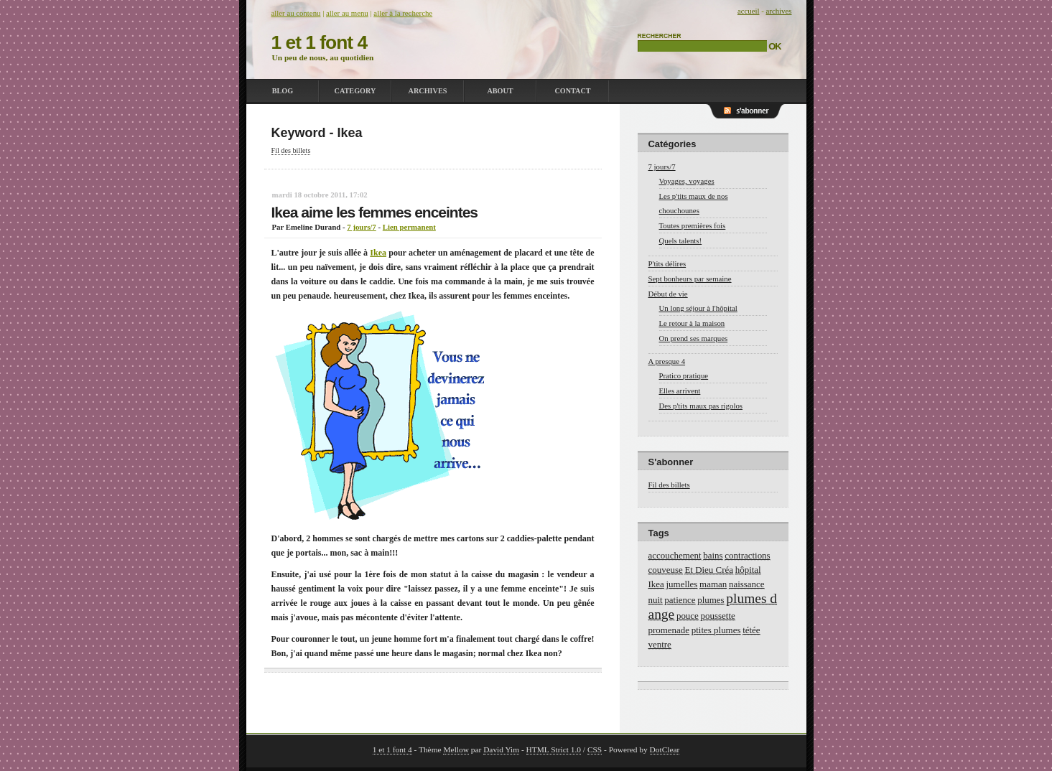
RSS (756, 118)
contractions (747, 555)
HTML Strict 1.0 (553, 749)
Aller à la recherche (402, 13)
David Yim (501, 749)
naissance (747, 584)
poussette (718, 615)
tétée (751, 630)
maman (713, 584)
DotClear (665, 749)
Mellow (455, 749)
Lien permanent (409, 227)
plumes (710, 599)
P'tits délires (667, 263)
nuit (655, 599)
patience (679, 599)
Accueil (748, 10)
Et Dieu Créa (708, 569)
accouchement (675, 555)
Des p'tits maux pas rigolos (701, 405)
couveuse (665, 569)
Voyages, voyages (686, 181)
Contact (572, 91)
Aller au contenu (296, 13)
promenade (669, 630)
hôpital (748, 569)
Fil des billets (291, 150)
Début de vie (668, 293)
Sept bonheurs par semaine (690, 278)
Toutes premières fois (692, 225)
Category (355, 91)
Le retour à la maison (692, 323)
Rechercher (659, 35)
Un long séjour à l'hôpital (698, 308)
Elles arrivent (680, 390)
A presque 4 (667, 361)
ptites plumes (716, 630)
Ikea (378, 253)
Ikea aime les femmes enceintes (374, 212)
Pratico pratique (684, 375)
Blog (282, 91)
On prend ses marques (693, 338)
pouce (687, 615)
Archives (428, 91)
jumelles (682, 584)
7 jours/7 (361, 227)
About (500, 91)
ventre (659, 644)
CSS (594, 749)
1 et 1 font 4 (319, 42)
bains (712, 555)
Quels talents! (680, 240)
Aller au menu (347, 13)
